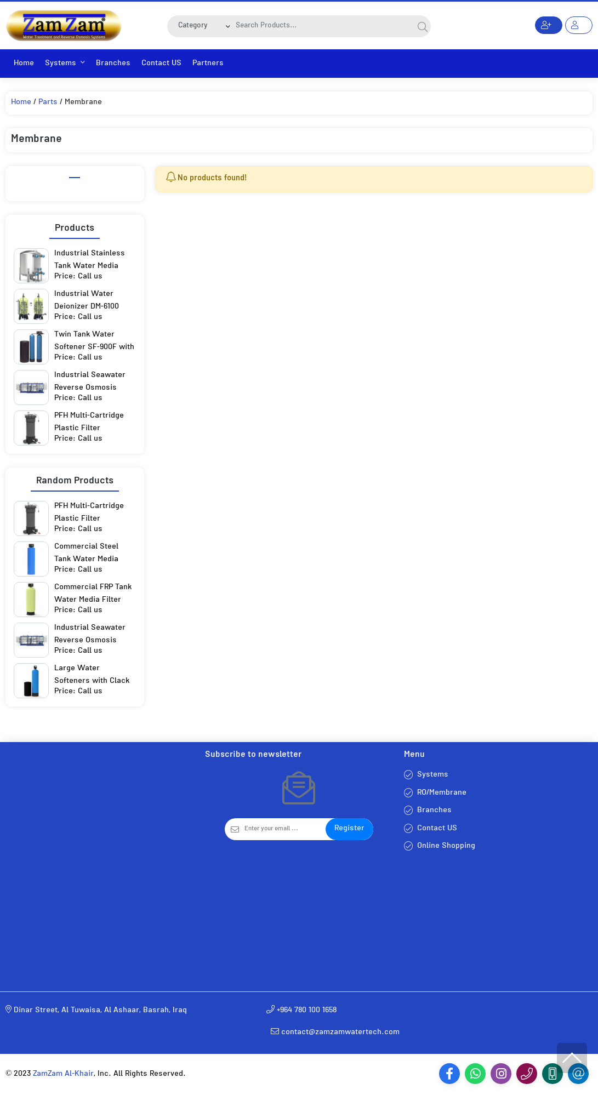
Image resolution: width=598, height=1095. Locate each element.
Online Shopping (446, 846)
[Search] (323, 26)
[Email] (285, 829)
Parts (48, 102)
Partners (208, 64)
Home (24, 64)
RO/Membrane (441, 793)
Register (349, 829)
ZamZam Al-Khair (63, 1074)
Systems (65, 64)
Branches (113, 64)
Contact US (161, 64)
